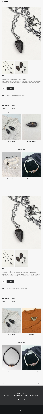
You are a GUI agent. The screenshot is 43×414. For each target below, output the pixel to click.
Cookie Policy (26, 395)
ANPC (5, 395)
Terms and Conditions (12, 395)
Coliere (8, 287)
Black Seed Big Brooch (11, 141)
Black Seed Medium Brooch (31, 141)
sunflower (21, 95)
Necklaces (9, 94)
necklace (12, 95)
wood (24, 95)
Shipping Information (34, 395)
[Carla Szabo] (6, 1)
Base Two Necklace (11, 371)
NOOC (27, 408)
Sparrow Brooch (31, 334)
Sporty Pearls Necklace (11, 178)
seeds (16, 95)
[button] (41, 2)
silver (18, 95)
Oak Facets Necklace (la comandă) (32, 371)
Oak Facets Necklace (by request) (32, 178)
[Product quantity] (4, 88)
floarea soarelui (14, 288)
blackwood (9, 95)
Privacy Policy (20, 395)
